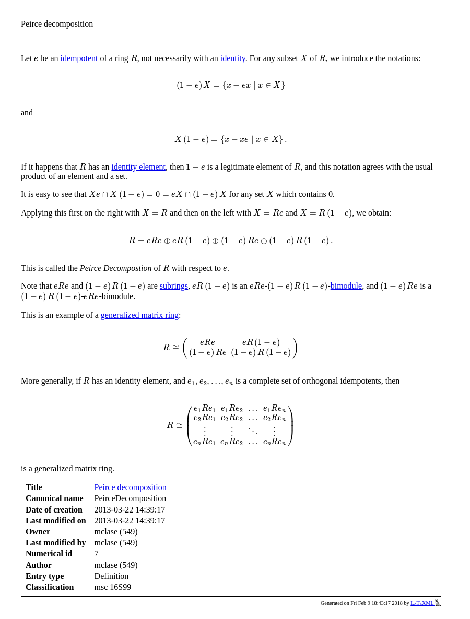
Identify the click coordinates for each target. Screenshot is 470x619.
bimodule (346, 285)
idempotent (79, 58)
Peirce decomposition (131, 487)
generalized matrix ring (140, 315)
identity (232, 58)
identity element (138, 166)
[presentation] (36, 59)
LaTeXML (425, 603)
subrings (174, 285)
